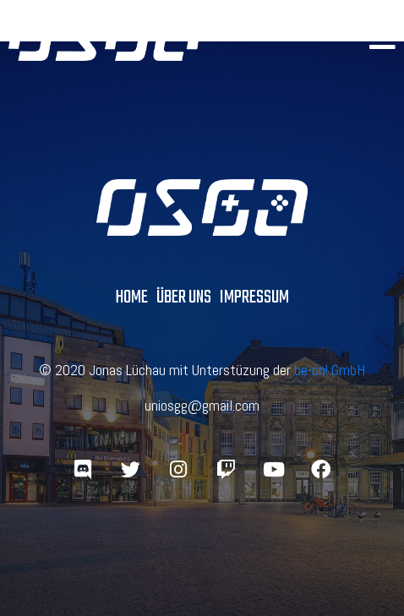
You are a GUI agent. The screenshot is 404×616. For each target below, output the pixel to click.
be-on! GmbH (329, 369)
